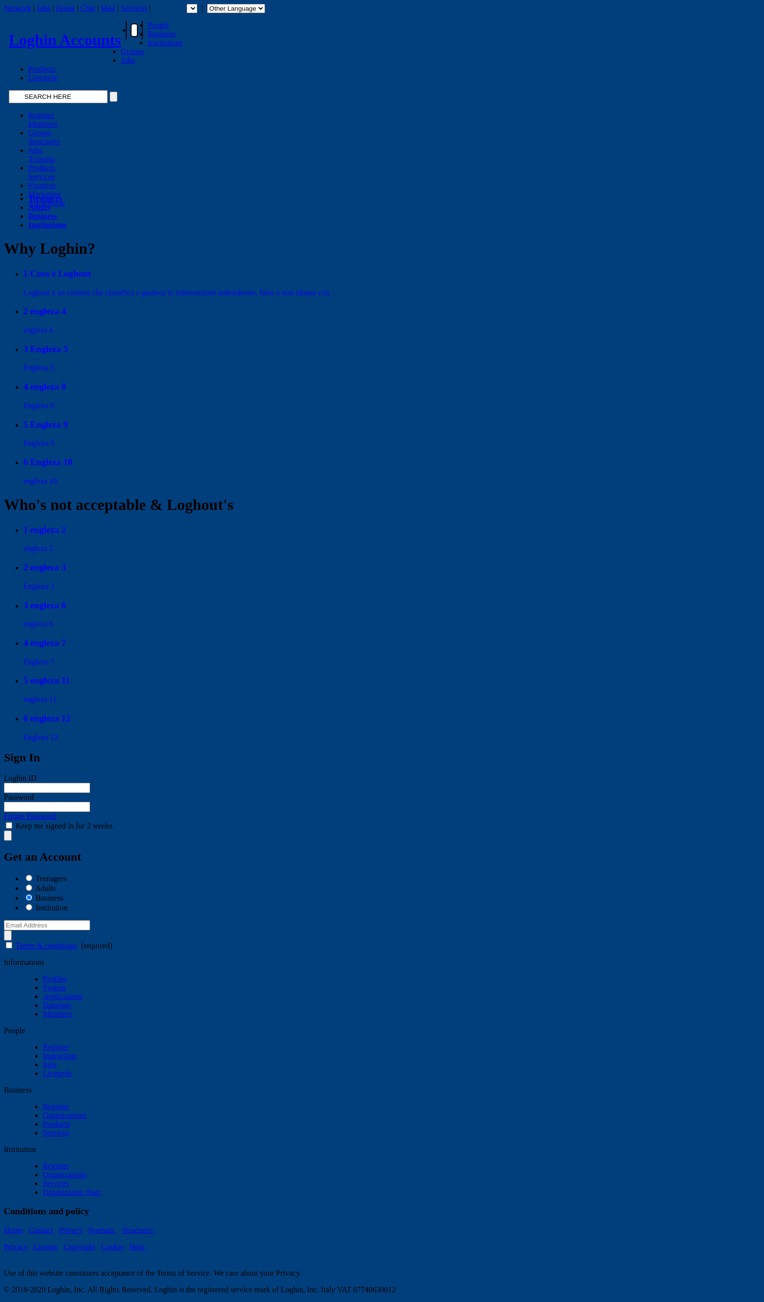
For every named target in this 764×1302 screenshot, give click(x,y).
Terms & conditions (46, 946)
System (54, 987)
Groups (132, 51)
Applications (63, 996)
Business (161, 34)
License (45, 1247)
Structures (137, 1230)
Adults (45, 888)
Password (19, 797)
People (158, 25)
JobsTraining (41, 154)
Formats (102, 1230)
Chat (87, 8)
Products (42, 69)
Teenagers (51, 878)
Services (134, 8)
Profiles (55, 979)
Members (57, 1014)
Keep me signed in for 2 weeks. (65, 826)
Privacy (71, 1230)
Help (139, 1247)
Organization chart (72, 1192)
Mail (108, 8)
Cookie (112, 1247)
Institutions (165, 42)
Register (56, 1047)
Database (57, 1005)
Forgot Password (30, 816)
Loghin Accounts (65, 40)
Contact (41, 1230)
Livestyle (42, 78)
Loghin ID (20, 778)
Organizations (64, 1115)
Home (65, 8)
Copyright (80, 1247)
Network (17, 8)
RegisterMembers (42, 119)
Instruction (59, 1056)
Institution (52, 908)
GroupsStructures (44, 137)
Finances (42, 185)
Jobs (43, 8)
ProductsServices (42, 172)
